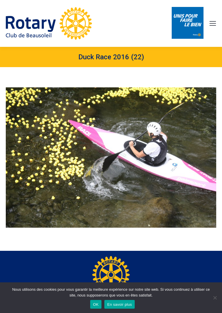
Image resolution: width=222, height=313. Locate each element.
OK (96, 304)
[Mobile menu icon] (212, 23)
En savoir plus (119, 304)
